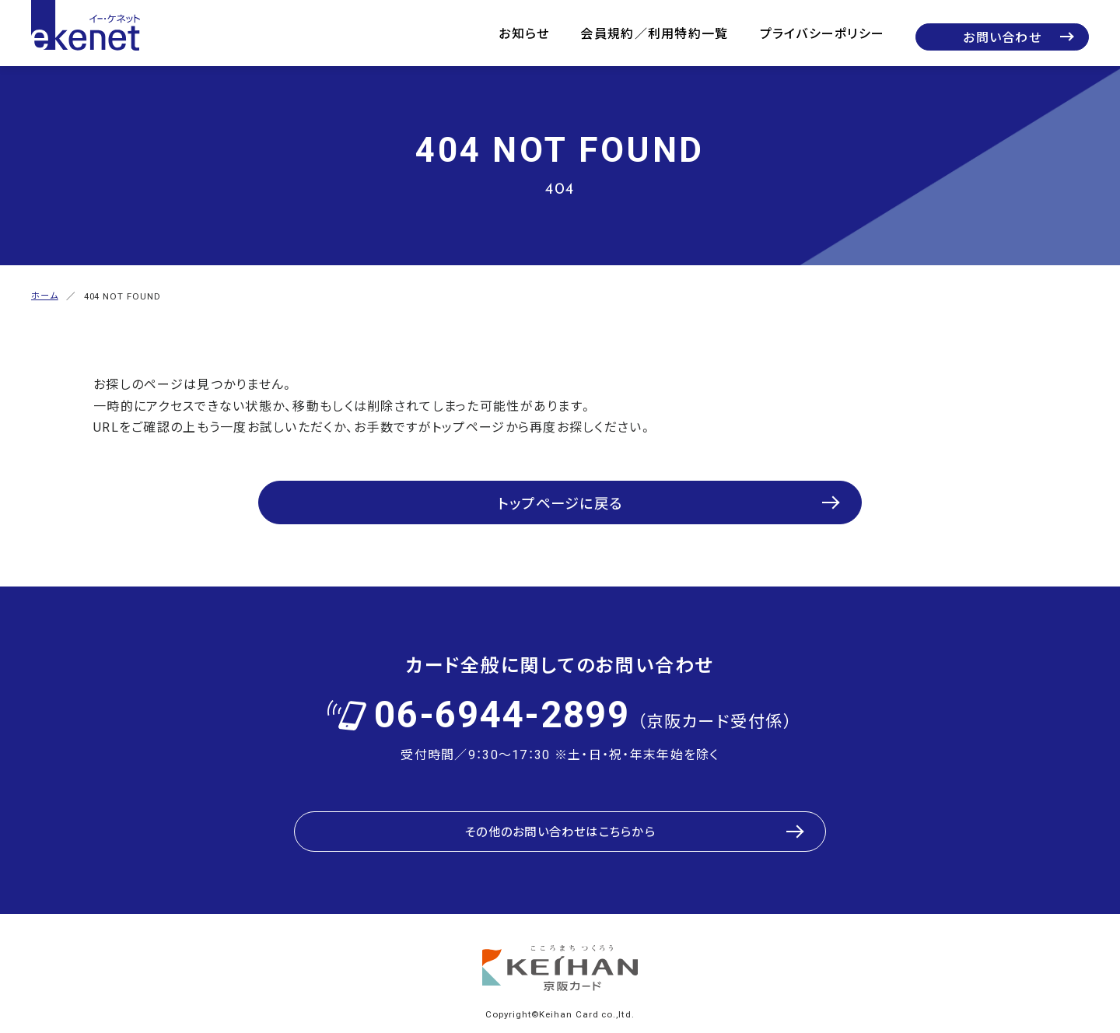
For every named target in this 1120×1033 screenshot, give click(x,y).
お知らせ (524, 32)
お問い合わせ (1002, 36)
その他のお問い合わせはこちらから (560, 809)
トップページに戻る (560, 492)
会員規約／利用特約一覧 (654, 32)
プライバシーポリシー (822, 32)
